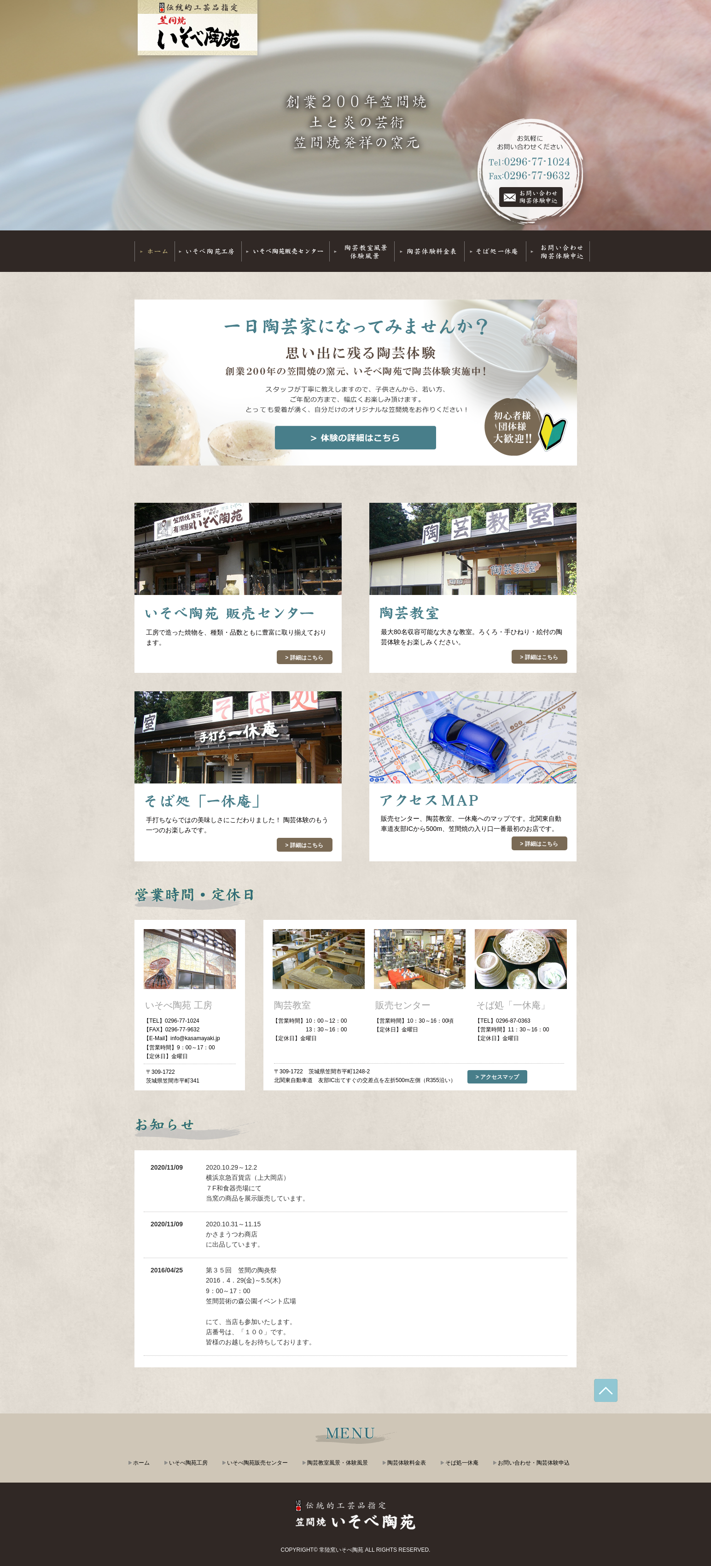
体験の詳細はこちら (355, 438)
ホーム (141, 1463)
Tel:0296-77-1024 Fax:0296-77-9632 (531, 197)
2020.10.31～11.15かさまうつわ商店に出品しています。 (235, 1234)
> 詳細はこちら (304, 657)
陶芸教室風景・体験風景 (337, 1463)
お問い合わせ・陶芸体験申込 (534, 1463)
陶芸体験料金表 (406, 1463)
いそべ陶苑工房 (188, 1463)
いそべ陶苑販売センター (257, 1463)
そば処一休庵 (461, 1463)
